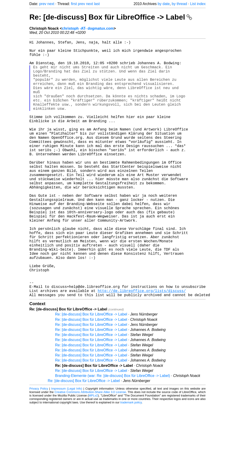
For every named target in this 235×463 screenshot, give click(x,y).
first (74, 4)
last (97, 4)
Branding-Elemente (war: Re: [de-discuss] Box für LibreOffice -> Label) (112, 433)
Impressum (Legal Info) (66, 445)
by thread (179, 4)
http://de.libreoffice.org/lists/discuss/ (142, 346)
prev (42, 4)
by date (164, 4)
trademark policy (131, 459)
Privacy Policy (38, 445)
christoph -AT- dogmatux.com (88, 28)
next (50, 4)
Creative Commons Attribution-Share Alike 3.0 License (90, 449)
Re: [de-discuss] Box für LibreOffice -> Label (110, 17)
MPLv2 (93, 452)
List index (198, 4)
